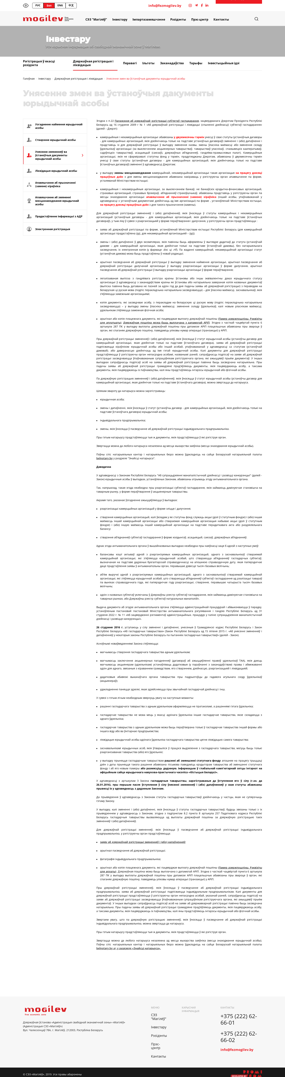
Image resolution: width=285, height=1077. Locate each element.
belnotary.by (104, 458)
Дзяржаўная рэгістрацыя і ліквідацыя (93, 63)
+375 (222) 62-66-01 (239, 1019)
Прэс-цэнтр (199, 19)
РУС (37, 5)
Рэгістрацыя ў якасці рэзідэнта (39, 63)
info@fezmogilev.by (164, 6)
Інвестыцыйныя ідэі (223, 63)
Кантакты (221, 19)
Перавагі (130, 63)
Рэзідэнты (178, 19)
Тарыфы (195, 63)
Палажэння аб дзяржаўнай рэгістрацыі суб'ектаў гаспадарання (157, 121)
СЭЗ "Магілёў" (96, 19)
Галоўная (29, 78)
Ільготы (148, 63)
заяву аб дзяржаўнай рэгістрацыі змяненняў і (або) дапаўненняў (142, 842)
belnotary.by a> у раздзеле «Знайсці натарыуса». (128, 948)
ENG (60, 5)
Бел (49, 5)
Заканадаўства (172, 63)
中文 (71, 5)
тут (138, 233)
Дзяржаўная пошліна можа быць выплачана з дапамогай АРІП (166, 322)
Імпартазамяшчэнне (148, 19)
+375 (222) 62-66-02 (239, 1037)
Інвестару (119, 19)
